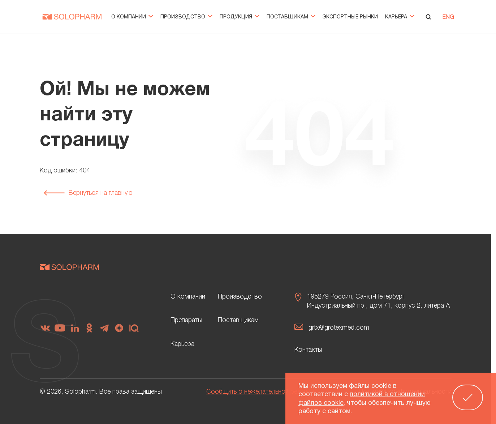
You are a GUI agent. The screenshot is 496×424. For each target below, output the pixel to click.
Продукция (239, 17)
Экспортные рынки (350, 17)
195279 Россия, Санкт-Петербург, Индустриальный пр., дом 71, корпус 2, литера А (378, 301)
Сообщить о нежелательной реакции (260, 392)
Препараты (186, 320)
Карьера (399, 17)
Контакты (308, 350)
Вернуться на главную (88, 193)
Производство (186, 17)
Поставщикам (291, 17)
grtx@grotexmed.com (339, 328)
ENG (448, 17)
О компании (132, 17)
